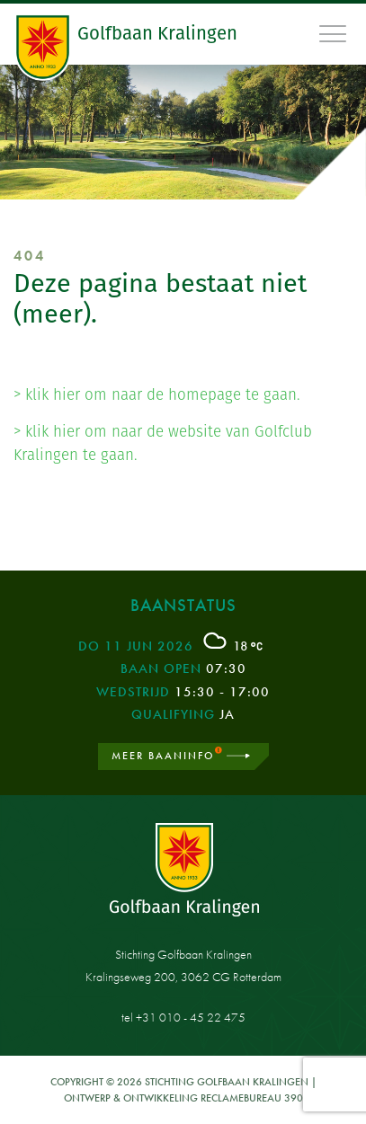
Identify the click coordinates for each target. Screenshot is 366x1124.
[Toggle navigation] (334, 33)
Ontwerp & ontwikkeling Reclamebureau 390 (183, 1098)
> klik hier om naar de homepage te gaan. (156, 394)
